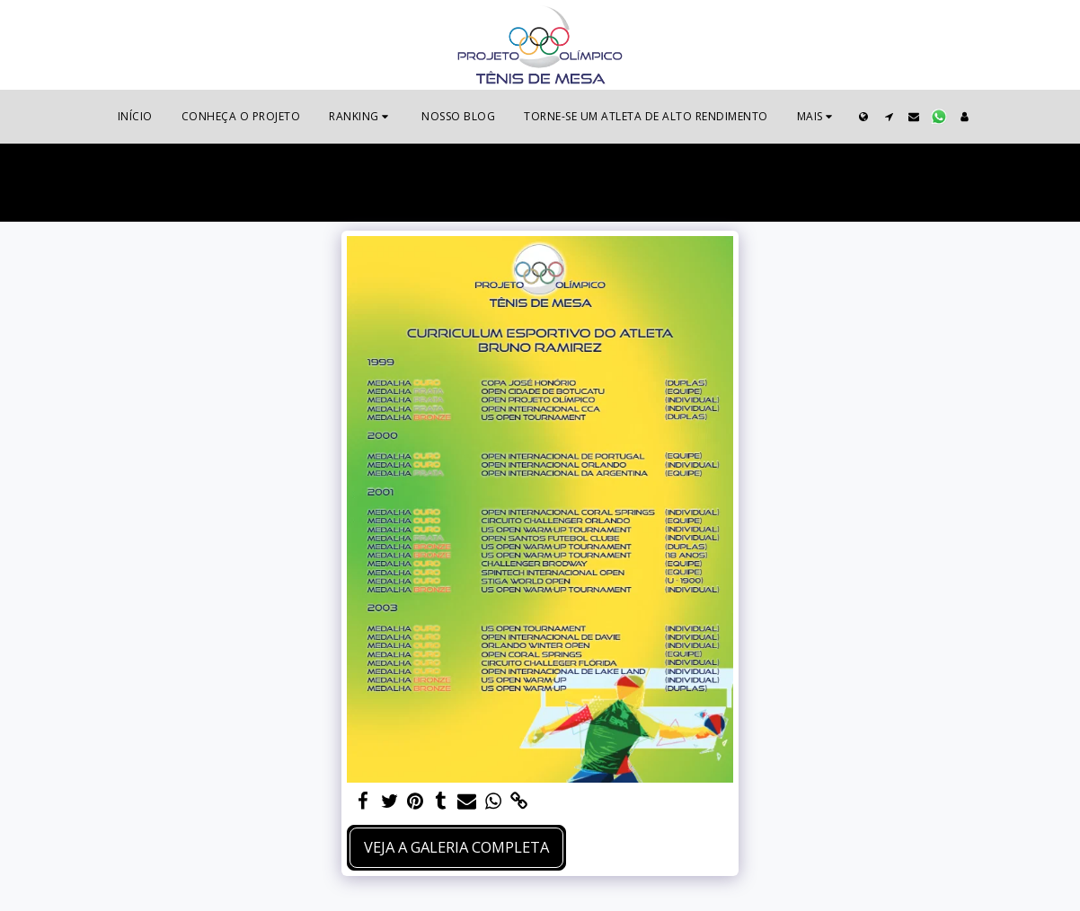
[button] (360, 116)
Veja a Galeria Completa (456, 847)
